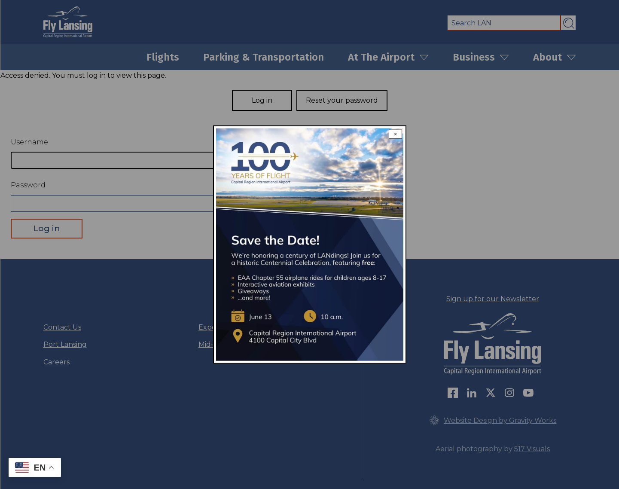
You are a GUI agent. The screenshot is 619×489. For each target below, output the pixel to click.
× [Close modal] (395, 134)
